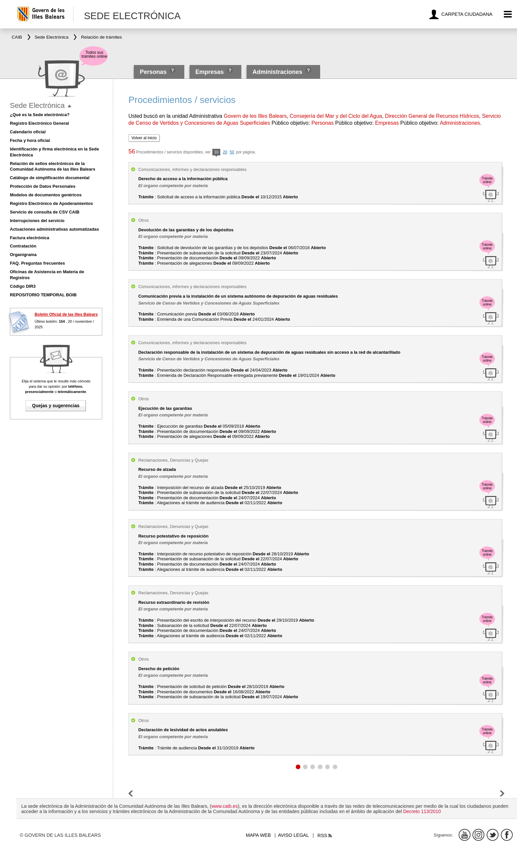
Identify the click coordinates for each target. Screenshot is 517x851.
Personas (154, 72)
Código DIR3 (23, 286)
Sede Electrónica (37, 105)
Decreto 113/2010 (422, 811)
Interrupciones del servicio (37, 220)
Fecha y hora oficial (30, 140)
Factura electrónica (29, 237)
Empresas (209, 72)
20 (225, 152)
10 (216, 152)
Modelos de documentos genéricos (45, 194)
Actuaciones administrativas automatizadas (54, 229)
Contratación (23, 246)
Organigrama (23, 254)
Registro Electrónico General (39, 123)
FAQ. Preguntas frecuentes (37, 263)
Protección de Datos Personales (43, 186)
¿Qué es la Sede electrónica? (40, 114)
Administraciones (277, 72)
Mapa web (258, 835)
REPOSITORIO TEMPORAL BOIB (43, 294)
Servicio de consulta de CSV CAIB (44, 212)
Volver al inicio (144, 138)
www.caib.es (224, 806)
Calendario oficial (28, 131)
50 (232, 152)
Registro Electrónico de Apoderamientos (51, 203)
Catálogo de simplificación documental (49, 177)
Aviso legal (293, 835)
